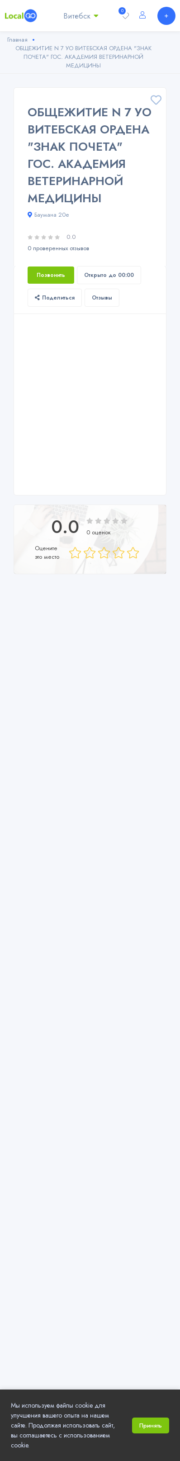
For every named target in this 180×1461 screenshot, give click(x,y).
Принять (150, 1425)
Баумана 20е (48, 214)
